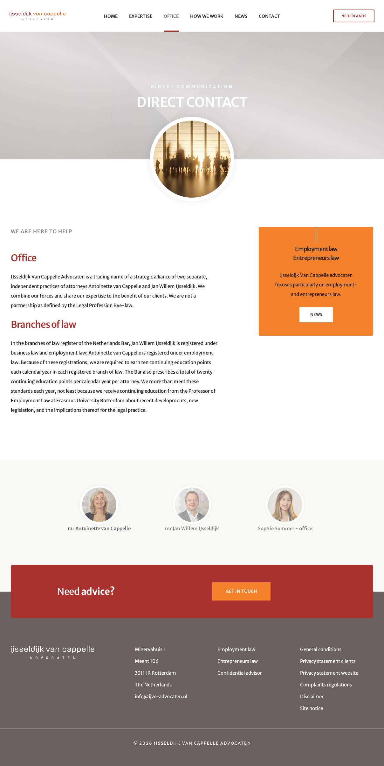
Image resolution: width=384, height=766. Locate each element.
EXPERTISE (140, 16)
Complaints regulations (326, 685)
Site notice (311, 708)
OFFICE (171, 16)
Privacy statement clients (327, 661)
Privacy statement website (329, 673)
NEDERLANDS (353, 16)
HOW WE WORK (206, 16)
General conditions (320, 649)
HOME (111, 16)
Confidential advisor (239, 673)
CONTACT (269, 16)
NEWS (241, 16)
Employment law (236, 649)
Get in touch (241, 591)
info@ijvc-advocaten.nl (161, 696)
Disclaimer (312, 696)
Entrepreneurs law (237, 661)
